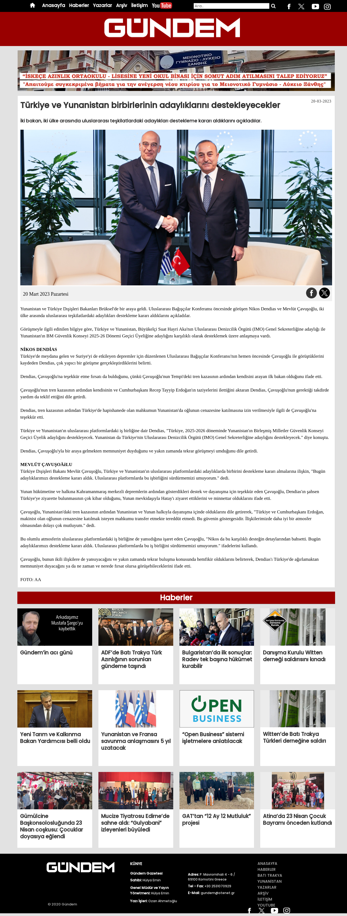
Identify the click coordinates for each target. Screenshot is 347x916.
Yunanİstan (270, 881)
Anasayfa (53, 5)
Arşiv (121, 5)
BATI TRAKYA (270, 875)
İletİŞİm (265, 899)
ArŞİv (263, 893)
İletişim (139, 5)
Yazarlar (102, 5)
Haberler (79, 5)
